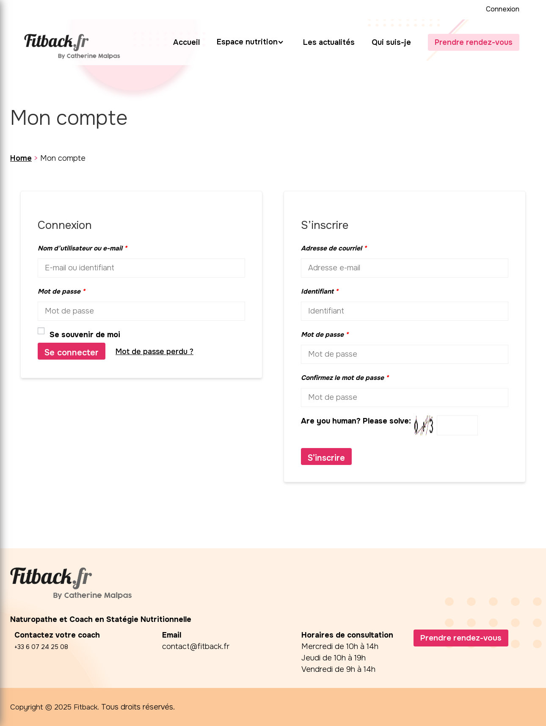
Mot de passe (61, 291)
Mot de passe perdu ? (154, 351)
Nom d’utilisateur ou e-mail (82, 248)
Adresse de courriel (334, 248)
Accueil (186, 42)
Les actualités (329, 42)
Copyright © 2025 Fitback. (56, 707)
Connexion (502, 9)
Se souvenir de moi (79, 334)
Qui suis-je (391, 42)
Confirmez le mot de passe (345, 378)
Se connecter (71, 352)
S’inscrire (326, 458)
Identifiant (319, 291)
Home (21, 158)
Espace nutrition (247, 42)
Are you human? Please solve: (389, 425)
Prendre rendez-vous (474, 42)
